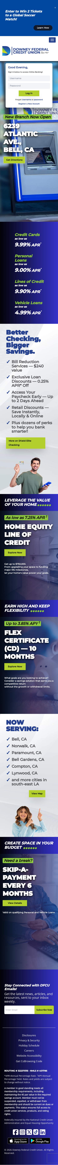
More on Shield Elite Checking (20, 443)
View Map (37, 793)
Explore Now (15, 552)
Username (26, 100)
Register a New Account (29, 104)
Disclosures (29, 1035)
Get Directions (14, 159)
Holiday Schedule (29, 1045)
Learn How (43, 28)
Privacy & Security (29, 1040)
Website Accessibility (29, 1055)
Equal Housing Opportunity (39, 1123)
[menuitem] (29, 1035)
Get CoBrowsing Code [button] (29, 1061)
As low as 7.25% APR (26, 517)
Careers (29, 1050)
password (38, 100)
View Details (15, 903)
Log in (29, 93)
